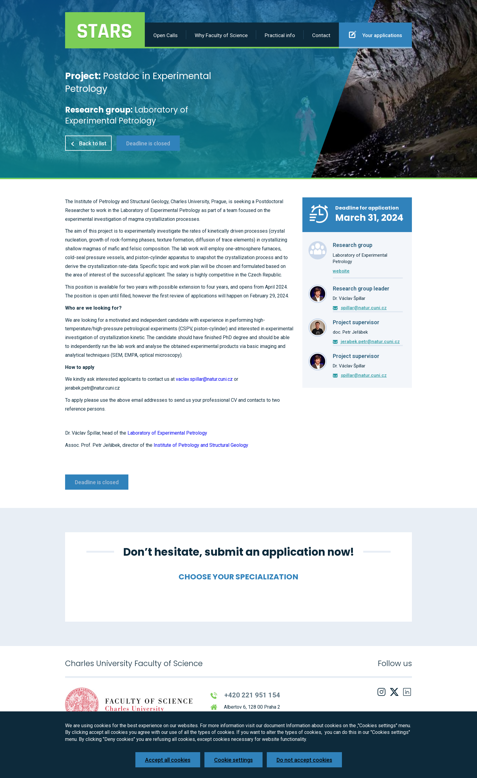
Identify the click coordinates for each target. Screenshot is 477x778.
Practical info (280, 35)
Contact (321, 35)
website (341, 271)
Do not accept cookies (304, 760)
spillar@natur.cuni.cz (364, 308)
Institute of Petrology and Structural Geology (201, 445)
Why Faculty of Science (221, 35)
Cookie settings (233, 760)
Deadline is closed (148, 143)
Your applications (375, 34)
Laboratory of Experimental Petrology (167, 433)
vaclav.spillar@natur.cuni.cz (204, 379)
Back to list (88, 143)
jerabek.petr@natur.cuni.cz (370, 341)
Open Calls (165, 35)
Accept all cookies (167, 760)
